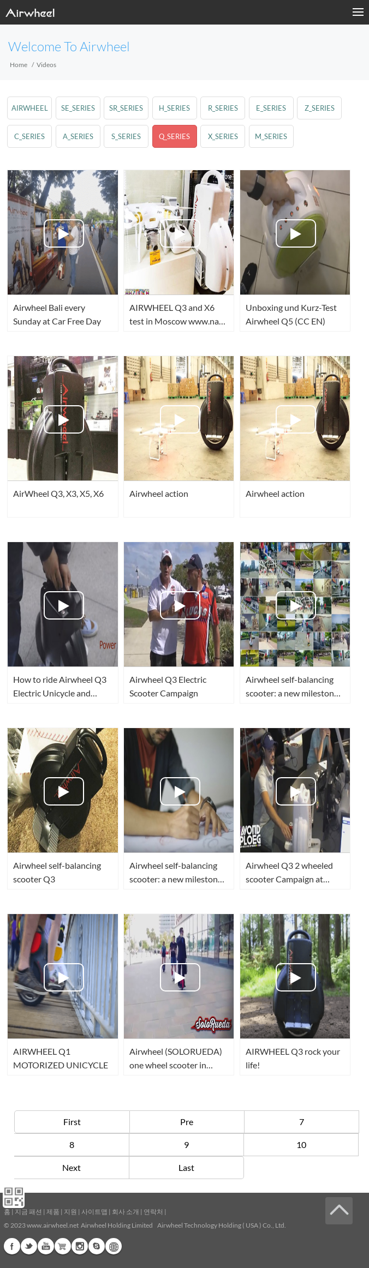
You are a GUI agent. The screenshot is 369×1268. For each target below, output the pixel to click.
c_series (29, 136)
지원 (70, 1211)
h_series (174, 108)
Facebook (12, 1246)
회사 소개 (125, 1211)
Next (71, 1167)
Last (186, 1167)
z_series (320, 108)
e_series (271, 108)
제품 (52, 1211)
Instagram (80, 1246)
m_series (271, 136)
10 (301, 1144)
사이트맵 (94, 1211)
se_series (78, 108)
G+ (63, 1246)
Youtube (46, 1246)
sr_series (126, 108)
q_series (174, 136)
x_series (223, 136)
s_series (126, 136)
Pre (186, 1121)
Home (18, 65)
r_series (223, 108)
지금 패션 (28, 1211)
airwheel (29, 108)
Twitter (29, 1246)
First (72, 1121)
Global (113, 1246)
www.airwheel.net (53, 1225)
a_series (78, 136)
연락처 (153, 1211)
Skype (96, 1246)
